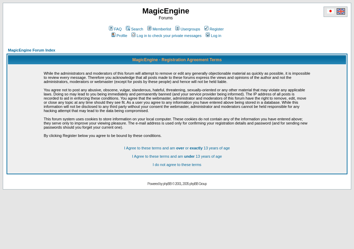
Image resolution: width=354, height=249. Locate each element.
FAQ (115, 29)
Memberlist (159, 29)
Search (134, 29)
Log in (213, 36)
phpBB (167, 184)
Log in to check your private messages (166, 36)
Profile (119, 36)
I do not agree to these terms (177, 165)
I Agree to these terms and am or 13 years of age (177, 148)
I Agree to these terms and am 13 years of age (177, 156)
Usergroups (187, 29)
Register (214, 29)
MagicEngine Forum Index (31, 50)
